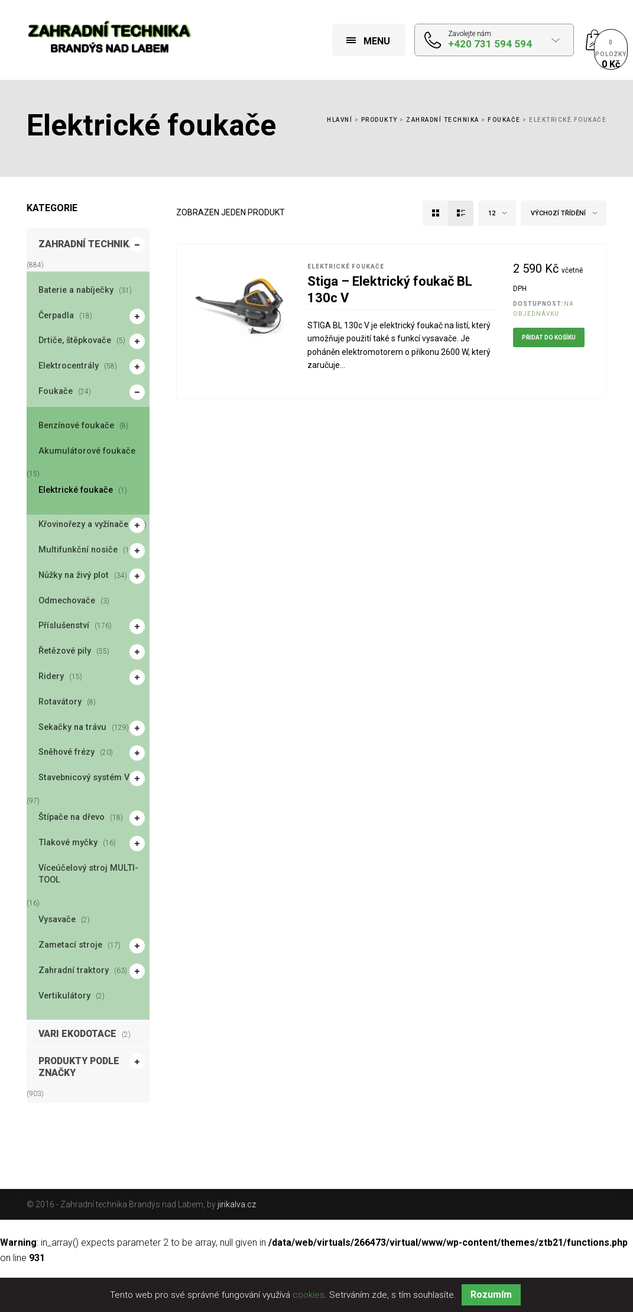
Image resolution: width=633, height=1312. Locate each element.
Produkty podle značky (91, 1066)
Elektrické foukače (75, 490)
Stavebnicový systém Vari (90, 778)
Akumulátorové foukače (86, 451)
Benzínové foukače (76, 426)
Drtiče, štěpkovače (76, 341)
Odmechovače (66, 601)
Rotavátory (60, 702)
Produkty (379, 120)
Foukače (504, 120)
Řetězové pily (66, 652)
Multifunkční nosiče (79, 550)
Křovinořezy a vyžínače (84, 525)
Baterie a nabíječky (75, 290)
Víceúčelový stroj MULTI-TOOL (88, 874)
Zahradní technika (442, 120)
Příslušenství (65, 626)
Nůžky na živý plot (75, 576)
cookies (308, 1295)
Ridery (52, 677)
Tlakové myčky (69, 843)
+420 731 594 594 (490, 44)
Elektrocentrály (70, 366)
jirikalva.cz (237, 1204)
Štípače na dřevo (73, 818)
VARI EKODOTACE (77, 1033)
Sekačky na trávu (73, 728)
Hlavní (339, 120)
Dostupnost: (538, 303)
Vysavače (57, 919)
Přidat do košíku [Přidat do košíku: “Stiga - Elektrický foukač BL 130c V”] (549, 337)
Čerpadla (57, 316)
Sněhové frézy (68, 753)
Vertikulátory (64, 996)
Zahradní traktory (75, 971)
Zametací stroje (71, 946)
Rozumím (491, 1294)
